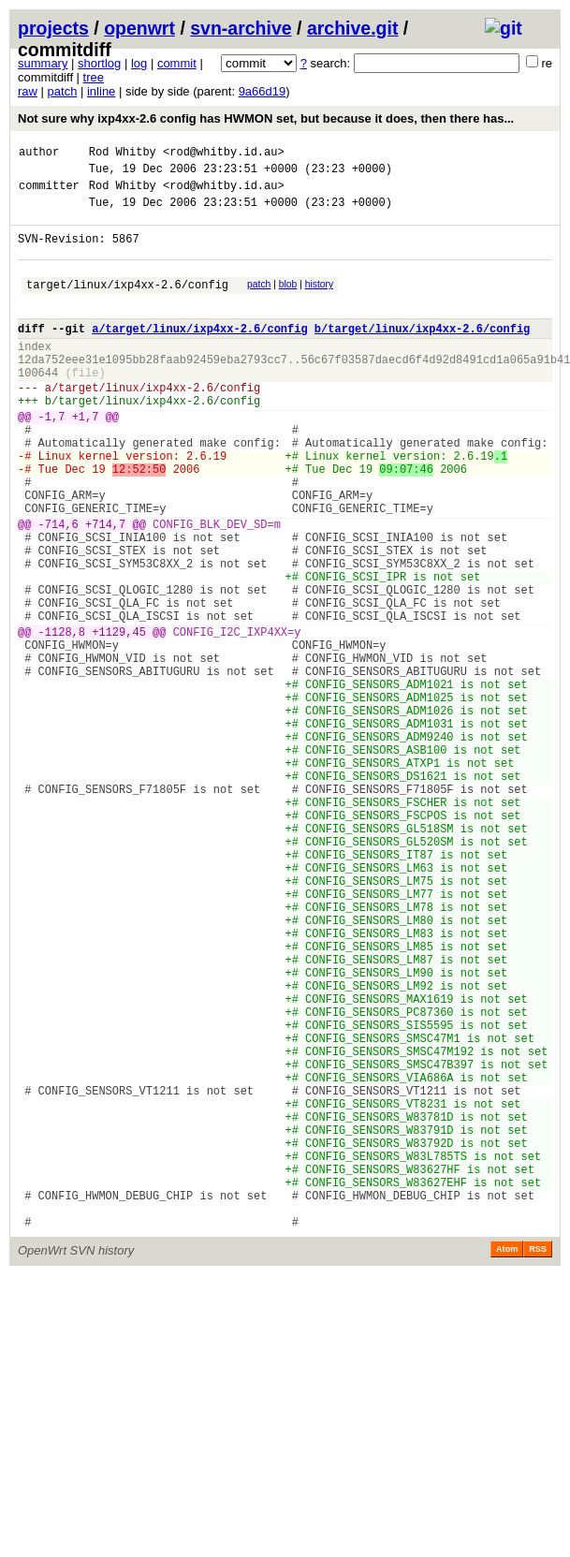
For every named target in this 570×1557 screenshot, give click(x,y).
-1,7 (52, 458)
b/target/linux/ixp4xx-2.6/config (422, 353)
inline (101, 91)
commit (177, 63)
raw (27, 91)
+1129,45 (119, 719)
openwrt (139, 28)
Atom (507, 1462)
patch (63, 91)
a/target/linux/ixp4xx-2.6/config (199, 353)
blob (288, 301)
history (319, 301)
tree (93, 77)
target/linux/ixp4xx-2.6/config (127, 304)
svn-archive (240, 28)
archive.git (353, 28)
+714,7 (105, 588)
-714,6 (58, 588)
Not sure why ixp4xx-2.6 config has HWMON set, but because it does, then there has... (266, 118)
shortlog (99, 63)
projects (53, 28)
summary (42, 63)
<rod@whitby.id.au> (224, 154)
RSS (538, 1462)
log (139, 63)
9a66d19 (262, 91)
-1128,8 (61, 719)
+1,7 (85, 458)
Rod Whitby (122, 154)
